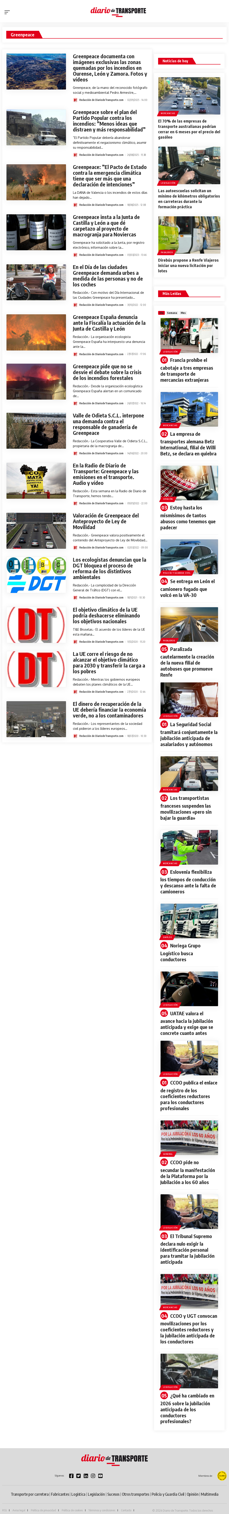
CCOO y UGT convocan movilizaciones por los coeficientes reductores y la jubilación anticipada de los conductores (188, 1320)
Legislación (168, 182)
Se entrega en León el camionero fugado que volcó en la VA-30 (187, 586)
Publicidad (8, 1506)
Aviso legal (19, 1500)
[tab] (161, 313)
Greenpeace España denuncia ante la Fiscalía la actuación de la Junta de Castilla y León (109, 323)
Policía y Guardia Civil (177, 571)
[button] (8, 12)
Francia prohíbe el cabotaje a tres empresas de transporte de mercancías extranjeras (186, 369)
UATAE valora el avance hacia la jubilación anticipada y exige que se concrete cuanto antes (186, 1017)
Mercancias (168, 113)
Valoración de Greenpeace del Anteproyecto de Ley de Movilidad (106, 521)
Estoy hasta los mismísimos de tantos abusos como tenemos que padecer (188, 516)
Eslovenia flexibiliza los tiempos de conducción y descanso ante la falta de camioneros (188, 877)
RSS (4, 1500)
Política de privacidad (43, 1500)
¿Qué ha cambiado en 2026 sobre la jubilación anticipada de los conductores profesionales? (187, 1399)
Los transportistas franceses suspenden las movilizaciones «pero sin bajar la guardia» (186, 804)
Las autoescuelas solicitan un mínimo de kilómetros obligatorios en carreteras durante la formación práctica (189, 198)
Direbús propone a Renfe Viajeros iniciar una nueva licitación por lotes (188, 265)
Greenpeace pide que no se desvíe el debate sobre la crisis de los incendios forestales (107, 372)
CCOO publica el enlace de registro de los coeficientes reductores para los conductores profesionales (188, 1089)
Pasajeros (167, 252)
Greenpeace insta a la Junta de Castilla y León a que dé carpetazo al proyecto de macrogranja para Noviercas (106, 226)
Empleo (167, 932)
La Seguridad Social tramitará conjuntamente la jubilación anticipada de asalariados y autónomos (189, 731)
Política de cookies (72, 1500)
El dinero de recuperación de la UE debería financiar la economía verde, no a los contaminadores (109, 710)
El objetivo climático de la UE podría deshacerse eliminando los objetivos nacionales (106, 615)
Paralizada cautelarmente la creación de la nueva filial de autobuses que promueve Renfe (187, 659)
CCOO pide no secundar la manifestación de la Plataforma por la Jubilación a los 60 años (187, 1165)
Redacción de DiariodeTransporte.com (101, 100)
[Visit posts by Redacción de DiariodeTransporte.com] (75, 100)
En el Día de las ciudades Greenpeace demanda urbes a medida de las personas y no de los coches (108, 276)
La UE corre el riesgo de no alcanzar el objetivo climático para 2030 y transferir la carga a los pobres (109, 662)
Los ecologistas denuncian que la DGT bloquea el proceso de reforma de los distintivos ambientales (109, 568)
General (168, 1147)
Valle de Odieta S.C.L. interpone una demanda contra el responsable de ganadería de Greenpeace (108, 424)
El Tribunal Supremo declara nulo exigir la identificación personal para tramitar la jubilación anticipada (187, 1241)
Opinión (168, 497)
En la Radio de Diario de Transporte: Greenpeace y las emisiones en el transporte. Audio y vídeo (106, 474)
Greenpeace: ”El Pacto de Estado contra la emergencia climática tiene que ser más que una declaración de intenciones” (110, 176)
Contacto (126, 1500)
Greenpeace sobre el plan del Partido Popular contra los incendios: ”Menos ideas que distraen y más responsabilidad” (109, 121)
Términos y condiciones (101, 1500)
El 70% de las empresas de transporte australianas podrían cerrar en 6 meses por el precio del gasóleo (189, 129)
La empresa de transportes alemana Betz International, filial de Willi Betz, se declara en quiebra (188, 442)
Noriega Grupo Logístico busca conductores (180, 947)
